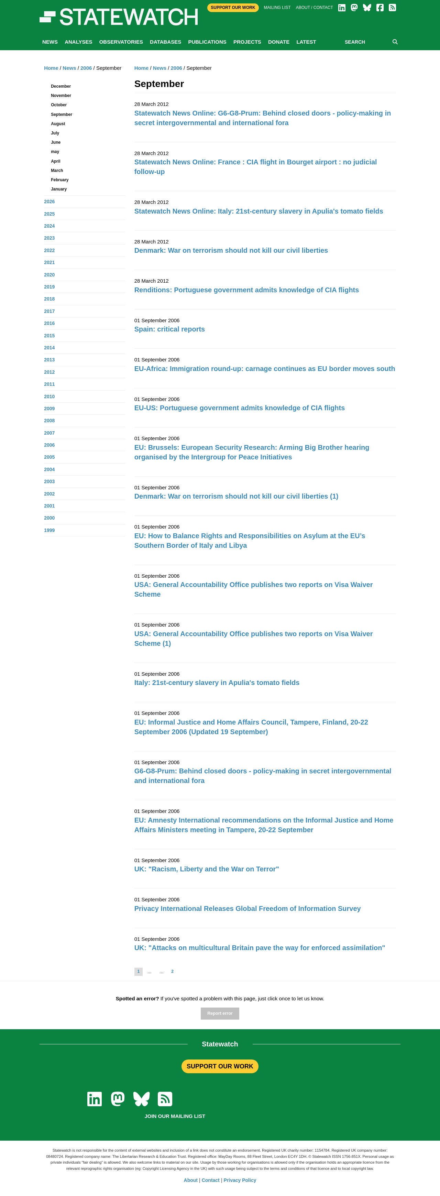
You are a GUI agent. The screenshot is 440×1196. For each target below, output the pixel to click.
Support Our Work (233, 7)
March (57, 170)
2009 (49, 408)
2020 (49, 275)
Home (141, 68)
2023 (49, 238)
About (191, 1180)
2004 (49, 469)
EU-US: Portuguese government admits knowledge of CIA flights (239, 408)
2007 (49, 433)
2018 (49, 299)
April (55, 161)
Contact (211, 1180)
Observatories (121, 42)
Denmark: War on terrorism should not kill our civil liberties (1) (236, 496)
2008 (49, 420)
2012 (49, 372)
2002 (49, 494)
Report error (219, 1013)
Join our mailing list (174, 1116)
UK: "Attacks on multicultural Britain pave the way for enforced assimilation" (259, 948)
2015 (49, 335)
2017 (49, 311)
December (61, 86)
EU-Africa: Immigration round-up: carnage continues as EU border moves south (264, 368)
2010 (49, 396)
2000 (49, 518)
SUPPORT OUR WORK (220, 1066)
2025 (49, 214)
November (61, 95)
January (59, 189)
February (59, 179)
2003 (49, 481)
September (61, 114)
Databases (165, 42)
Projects (247, 42)
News (50, 42)
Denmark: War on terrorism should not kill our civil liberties (231, 250)
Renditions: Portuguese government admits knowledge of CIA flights (246, 290)
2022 (49, 250)
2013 (49, 359)
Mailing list (277, 7)
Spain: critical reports (169, 329)
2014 (49, 347)
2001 (49, 506)
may (55, 151)
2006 (176, 68)
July (55, 133)
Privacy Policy (240, 1180)
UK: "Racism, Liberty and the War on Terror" (206, 869)
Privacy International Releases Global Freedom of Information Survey (247, 908)
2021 (49, 262)
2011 (49, 384)
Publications (207, 42)
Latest (306, 42)
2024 (49, 226)
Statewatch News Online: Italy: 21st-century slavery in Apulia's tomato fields (258, 211)
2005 (49, 457)
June (55, 142)
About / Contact (314, 7)
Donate (278, 42)
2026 (49, 201)
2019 (49, 287)
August (58, 123)
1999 (49, 530)
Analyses (78, 42)
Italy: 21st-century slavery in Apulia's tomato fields (217, 682)
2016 (49, 323)
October (59, 104)
